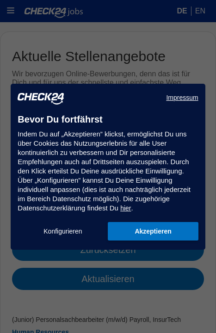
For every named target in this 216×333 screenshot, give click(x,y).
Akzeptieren (153, 231)
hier (125, 208)
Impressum (182, 97)
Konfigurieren (62, 231)
